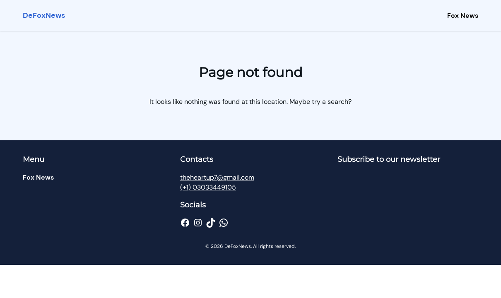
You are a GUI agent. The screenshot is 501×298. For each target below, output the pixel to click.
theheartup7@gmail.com (217, 177)
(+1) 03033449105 (208, 187)
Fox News (462, 15)
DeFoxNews (44, 15)
